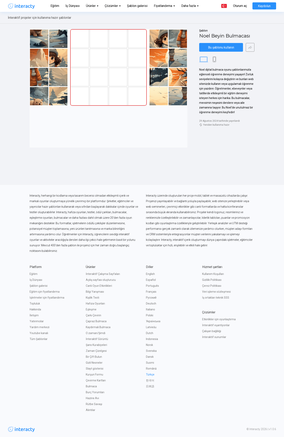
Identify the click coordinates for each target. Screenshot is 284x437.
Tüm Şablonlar (39, 339)
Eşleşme (91, 309)
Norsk (149, 344)
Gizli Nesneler (94, 362)
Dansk (150, 356)
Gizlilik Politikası (211, 279)
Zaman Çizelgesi (96, 350)
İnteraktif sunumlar (214, 337)
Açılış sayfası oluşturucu (101, 279)
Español (151, 279)
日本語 (150, 386)
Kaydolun (264, 6)
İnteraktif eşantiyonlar (216, 325)
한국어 (150, 380)
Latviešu (151, 327)
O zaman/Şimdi (95, 333)
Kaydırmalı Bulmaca (98, 327)
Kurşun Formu (94, 374)
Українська (153, 321)
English (150, 273)
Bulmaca (91, 386)
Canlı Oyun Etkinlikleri (99, 285)
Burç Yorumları (95, 392)
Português (152, 285)
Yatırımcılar (37, 321)
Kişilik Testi (92, 297)
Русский (151, 297)
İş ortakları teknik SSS (215, 297)
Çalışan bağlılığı (211, 331)
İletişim (34, 315)
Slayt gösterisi (94, 368)
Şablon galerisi (137, 6)
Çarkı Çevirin (93, 315)
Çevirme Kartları (96, 380)
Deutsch (151, 303)
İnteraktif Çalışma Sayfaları (103, 273)
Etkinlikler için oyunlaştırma (219, 319)
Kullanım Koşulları (213, 273)
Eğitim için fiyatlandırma (45, 291)
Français (151, 291)
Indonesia (152, 339)
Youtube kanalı (39, 333)
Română (151, 368)
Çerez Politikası (211, 285)
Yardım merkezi (40, 327)
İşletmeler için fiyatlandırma (47, 297)
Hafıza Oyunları (95, 303)
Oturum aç (240, 5)
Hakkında (35, 309)
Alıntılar (90, 410)
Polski (149, 315)
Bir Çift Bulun (94, 356)
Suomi (150, 362)
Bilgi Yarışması (95, 291)
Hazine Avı (92, 398)
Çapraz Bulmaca (96, 321)
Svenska (151, 350)
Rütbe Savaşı (94, 404)
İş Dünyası (72, 6)
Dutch (149, 333)
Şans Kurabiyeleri (96, 344)
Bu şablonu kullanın (221, 47)
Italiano (150, 309)
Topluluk (35, 303)
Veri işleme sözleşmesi (216, 291)
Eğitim (54, 6)
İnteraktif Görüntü (97, 339)
